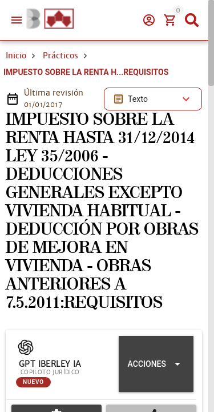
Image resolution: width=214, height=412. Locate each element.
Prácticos (60, 55)
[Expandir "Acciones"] (156, 364)
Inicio (16, 55)
